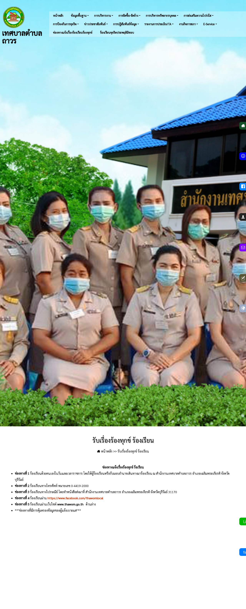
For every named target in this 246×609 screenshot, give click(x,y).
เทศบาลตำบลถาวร (22, 25)
